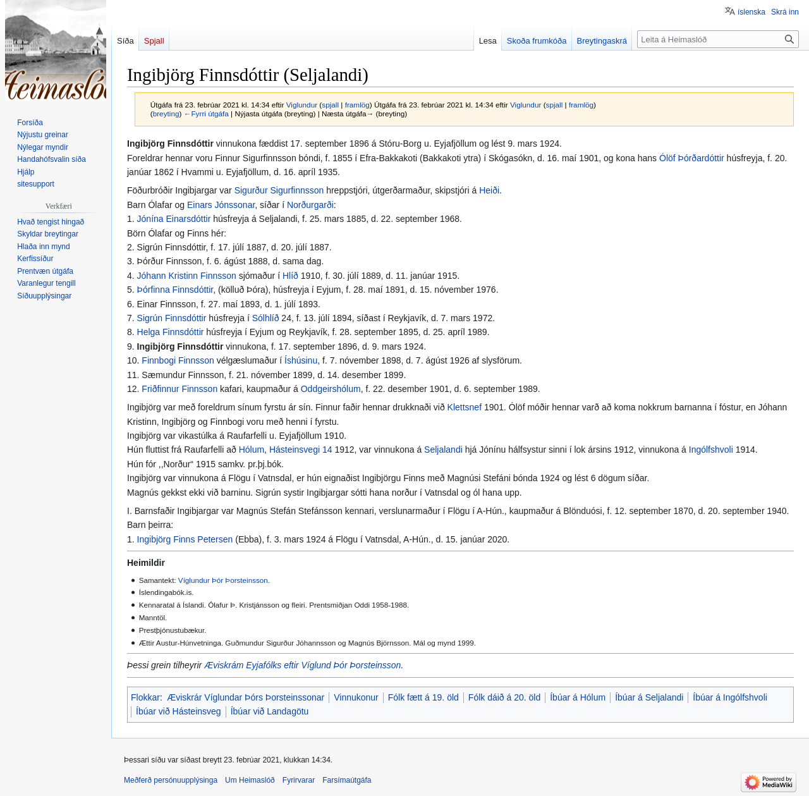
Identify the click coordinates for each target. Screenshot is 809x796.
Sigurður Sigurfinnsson (279, 190)
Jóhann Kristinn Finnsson (186, 276)
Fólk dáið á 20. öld (504, 697)
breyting (166, 113)
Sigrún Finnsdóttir (172, 318)
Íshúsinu (300, 360)
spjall (330, 105)
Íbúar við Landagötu (270, 711)
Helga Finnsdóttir (170, 332)
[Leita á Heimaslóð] (718, 39)
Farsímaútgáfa (346, 780)
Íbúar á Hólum (577, 697)
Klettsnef (464, 407)
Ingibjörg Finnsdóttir (180, 346)
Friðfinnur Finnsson (179, 389)
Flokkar (145, 697)
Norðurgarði (310, 205)
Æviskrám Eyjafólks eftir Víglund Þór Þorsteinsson (302, 665)
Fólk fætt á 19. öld (423, 697)
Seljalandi (443, 449)
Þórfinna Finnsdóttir (175, 290)
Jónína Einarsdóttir (174, 219)
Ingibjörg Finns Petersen (185, 539)
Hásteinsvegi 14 (300, 449)
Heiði (489, 190)
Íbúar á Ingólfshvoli (730, 697)
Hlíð (290, 276)
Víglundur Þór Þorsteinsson (223, 580)
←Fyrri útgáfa (206, 113)
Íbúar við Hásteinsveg (178, 711)
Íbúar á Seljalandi (649, 697)
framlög (357, 105)
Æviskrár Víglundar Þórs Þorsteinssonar (245, 697)
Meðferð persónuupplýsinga (170, 780)
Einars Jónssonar (221, 205)
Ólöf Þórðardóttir (691, 158)
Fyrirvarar (299, 780)
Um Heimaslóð (250, 780)
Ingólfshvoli (711, 449)
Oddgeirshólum (331, 389)
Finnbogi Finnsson (178, 360)
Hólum (251, 449)
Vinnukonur (356, 697)
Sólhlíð (265, 318)
